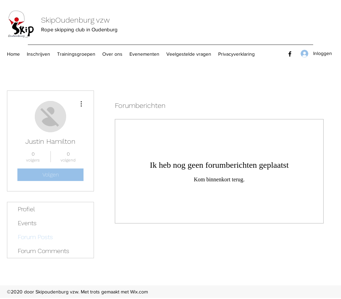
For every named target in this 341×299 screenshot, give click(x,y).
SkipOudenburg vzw (75, 20)
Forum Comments (43, 250)
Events (27, 223)
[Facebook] (289, 53)
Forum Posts (35, 237)
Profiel (26, 209)
